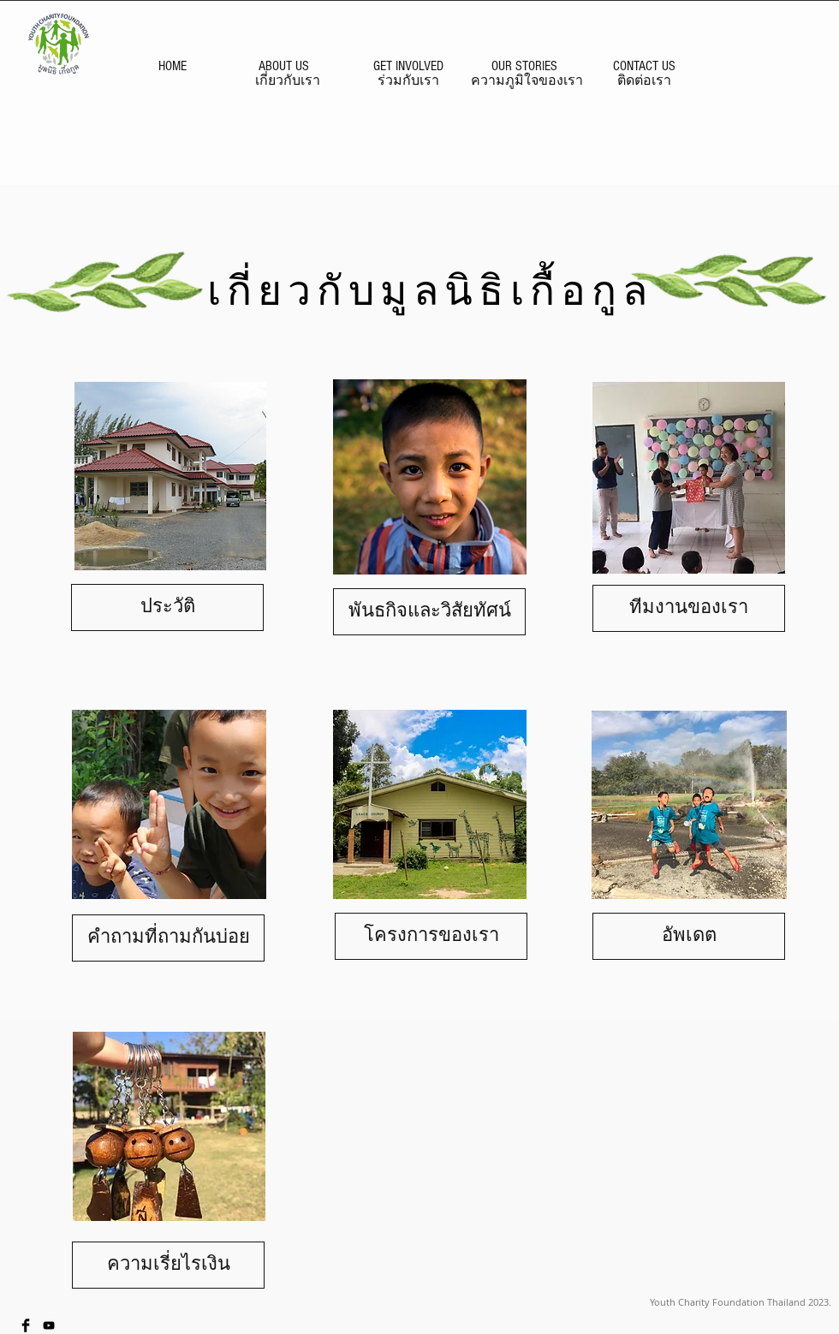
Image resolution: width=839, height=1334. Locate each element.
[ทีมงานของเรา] (688, 608)
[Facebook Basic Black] (26, 1325)
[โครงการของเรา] (431, 936)
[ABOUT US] (283, 66)
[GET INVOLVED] (408, 66)
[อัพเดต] (688, 936)
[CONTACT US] (644, 66)
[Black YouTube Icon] (49, 1325)
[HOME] (172, 66)
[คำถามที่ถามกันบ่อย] (168, 938)
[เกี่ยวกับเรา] (288, 80)
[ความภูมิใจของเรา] (526, 80)
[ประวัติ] (167, 607)
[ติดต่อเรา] (644, 80)
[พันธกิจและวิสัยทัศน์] (429, 611)
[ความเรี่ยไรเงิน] (168, 1265)
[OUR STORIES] (524, 66)
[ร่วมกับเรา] (407, 80)
